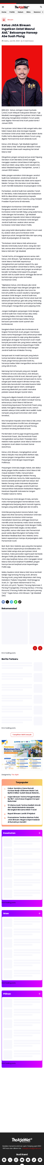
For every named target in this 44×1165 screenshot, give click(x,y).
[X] (7, 602)
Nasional (37, 12)
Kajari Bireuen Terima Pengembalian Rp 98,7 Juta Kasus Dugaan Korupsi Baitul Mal (24, 799)
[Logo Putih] (22, 1139)
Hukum (20, 12)
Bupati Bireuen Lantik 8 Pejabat (21, 813)
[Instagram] (16, 1160)
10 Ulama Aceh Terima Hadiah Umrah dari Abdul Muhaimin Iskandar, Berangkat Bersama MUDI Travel (24, 807)
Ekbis (29, 12)
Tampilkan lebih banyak (22, 735)
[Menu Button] (3, 7)
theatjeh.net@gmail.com (31, 1148)
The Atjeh (15, 775)
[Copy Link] (19, 602)
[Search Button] (41, 7)
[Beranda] (4, 20)
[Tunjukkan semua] (39, 833)
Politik (12, 12)
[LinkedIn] (40, 1160)
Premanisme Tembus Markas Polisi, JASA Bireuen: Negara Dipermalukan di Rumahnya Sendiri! (24, 819)
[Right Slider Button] (42, 12)
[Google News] (28, 1160)
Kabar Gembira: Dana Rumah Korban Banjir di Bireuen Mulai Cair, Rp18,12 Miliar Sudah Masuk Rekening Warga (24, 790)
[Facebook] (3, 602)
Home (4, 12)
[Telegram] (11, 602)
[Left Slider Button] (35, 648)
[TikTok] (34, 1160)
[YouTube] (22, 1160)
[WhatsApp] (15, 602)
